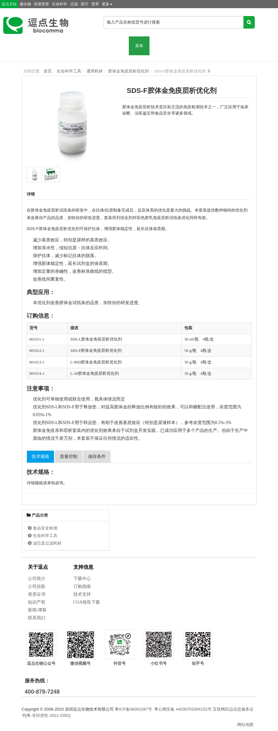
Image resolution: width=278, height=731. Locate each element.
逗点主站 (9, 4)
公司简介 (36, 578)
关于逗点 (38, 567)
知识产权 (36, 602)
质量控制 (68, 456)
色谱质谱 (41, 4)
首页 (48, 71)
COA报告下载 (86, 602)
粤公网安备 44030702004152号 (183, 709)
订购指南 (82, 586)
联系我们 (36, 617)
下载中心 (82, 578)
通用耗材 (95, 71)
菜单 (139, 45)
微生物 (25, 4)
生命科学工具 (69, 71)
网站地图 (245, 724)
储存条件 (97, 456)
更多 (107, 4)
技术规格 (40, 456)
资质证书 (36, 594)
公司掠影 (36, 586)
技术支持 (82, 594)
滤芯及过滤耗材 (47, 543)
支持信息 (83, 567)
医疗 (84, 4)
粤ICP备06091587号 (133, 709)
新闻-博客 (37, 610)
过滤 (74, 4)
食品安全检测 (45, 528)
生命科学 (59, 4)
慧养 (95, 4)
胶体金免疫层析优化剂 (128, 71)
